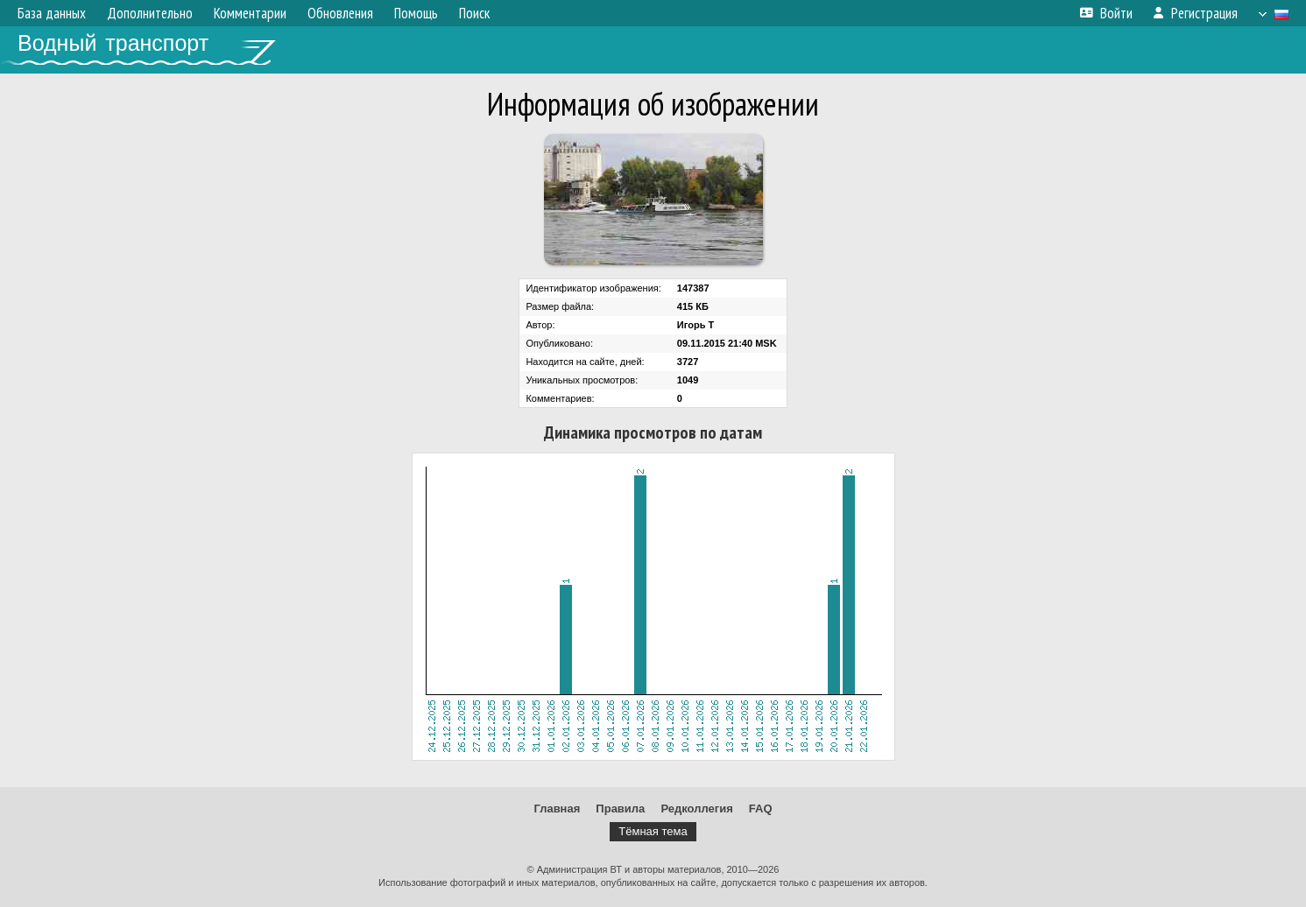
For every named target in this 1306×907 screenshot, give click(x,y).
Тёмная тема (652, 831)
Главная (556, 808)
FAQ (761, 808)
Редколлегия (696, 808)
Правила (620, 808)
